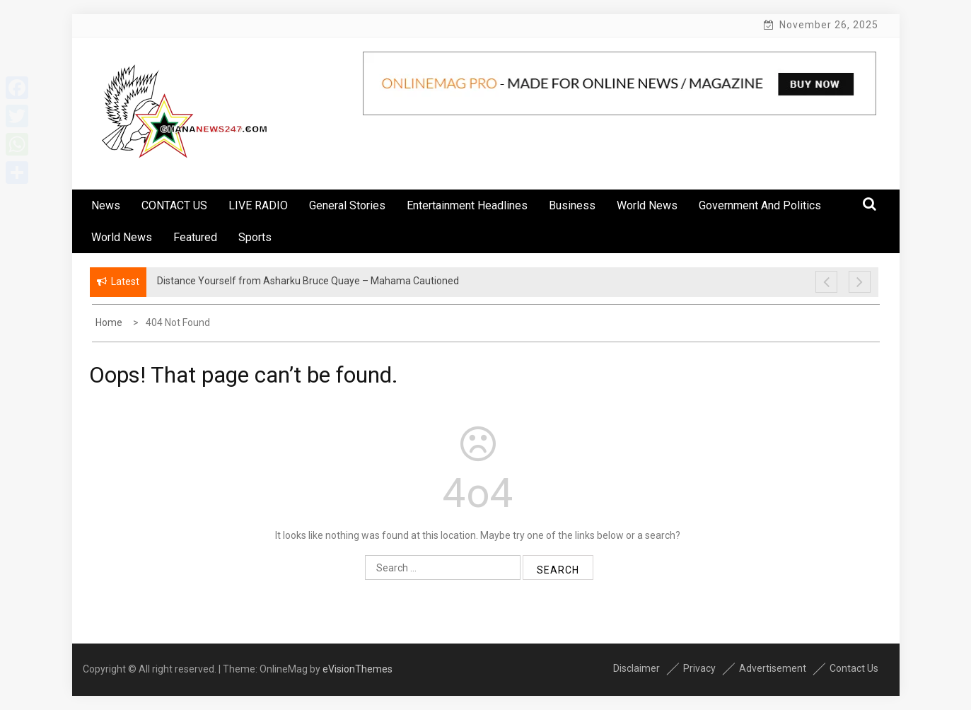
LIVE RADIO (258, 205)
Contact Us (854, 668)
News (105, 205)
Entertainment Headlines (467, 205)
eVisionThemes (357, 669)
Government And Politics (760, 205)
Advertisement (772, 668)
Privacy (699, 668)
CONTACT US (174, 205)
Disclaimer (636, 668)
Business (572, 205)
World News (647, 205)
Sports (255, 237)
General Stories (347, 205)
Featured (195, 237)
